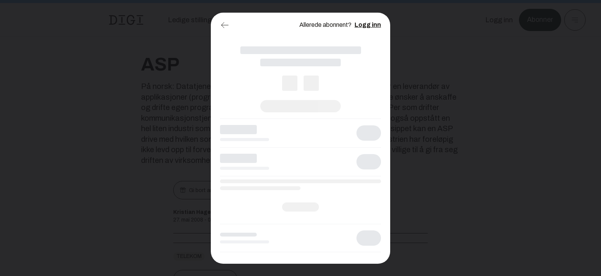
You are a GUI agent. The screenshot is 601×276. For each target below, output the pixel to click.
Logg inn (368, 24)
